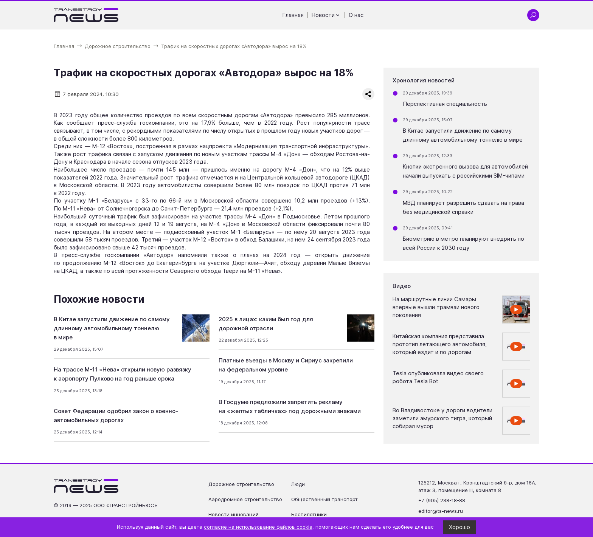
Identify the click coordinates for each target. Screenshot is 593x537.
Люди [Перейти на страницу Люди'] (298, 484)
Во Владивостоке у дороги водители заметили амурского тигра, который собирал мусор (442, 418)
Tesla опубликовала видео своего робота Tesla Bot (438, 377)
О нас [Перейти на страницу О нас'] (356, 15)
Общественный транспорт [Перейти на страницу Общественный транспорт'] (324, 499)
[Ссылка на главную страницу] (86, 15)
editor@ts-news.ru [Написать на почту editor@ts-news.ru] (440, 511)
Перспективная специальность (445, 104)
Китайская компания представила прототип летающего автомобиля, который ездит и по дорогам (440, 344)
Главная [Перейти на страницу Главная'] (293, 15)
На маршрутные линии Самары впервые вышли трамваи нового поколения (436, 307)
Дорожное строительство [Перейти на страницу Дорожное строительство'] (241, 484)
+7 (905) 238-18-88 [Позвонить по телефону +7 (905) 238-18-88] (441, 500)
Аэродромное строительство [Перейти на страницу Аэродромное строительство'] (245, 499)
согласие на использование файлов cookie (258, 527)
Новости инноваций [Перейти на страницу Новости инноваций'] (233, 514)
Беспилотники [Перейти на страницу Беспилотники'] (309, 514)
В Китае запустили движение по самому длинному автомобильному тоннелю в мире (112, 328)
